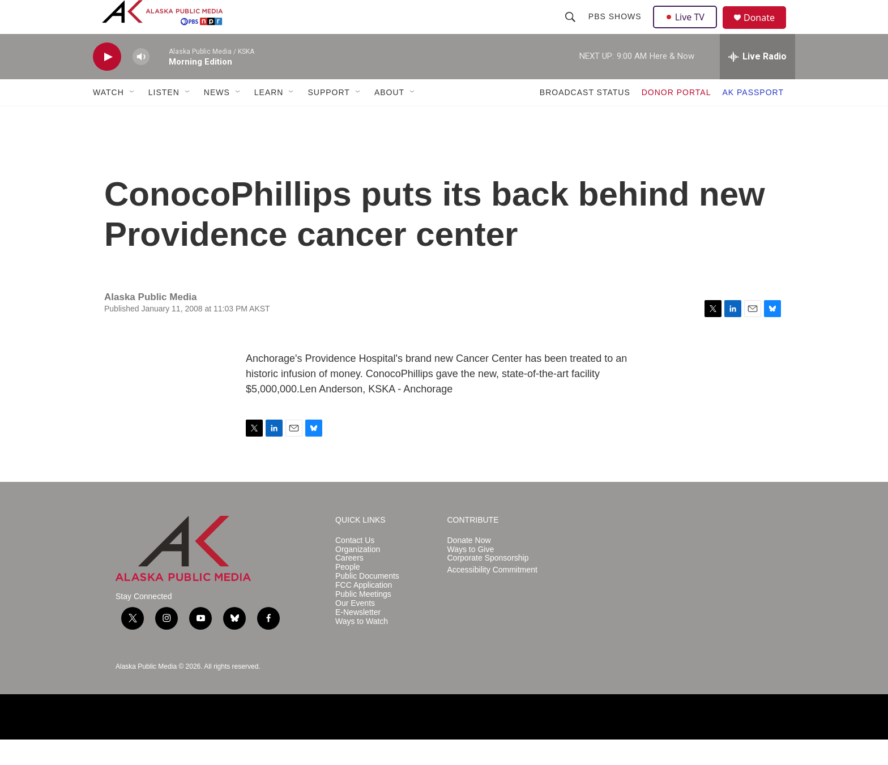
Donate (766, 31)
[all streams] (757, 82)
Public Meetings (363, 620)
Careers (349, 583)
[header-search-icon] (571, 29)
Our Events (355, 629)
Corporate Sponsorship (488, 583)
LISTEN (164, 117)
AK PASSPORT (753, 117)
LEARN (269, 117)
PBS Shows (616, 29)
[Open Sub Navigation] (132, 117)
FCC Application (363, 610)
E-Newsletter (358, 638)
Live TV (688, 29)
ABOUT (389, 117)
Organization (357, 575)
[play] (107, 82)
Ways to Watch (361, 647)
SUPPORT (328, 117)
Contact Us (354, 566)
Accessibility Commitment (492, 595)
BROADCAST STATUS (585, 117)
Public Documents (367, 601)
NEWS (217, 117)
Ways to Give (470, 575)
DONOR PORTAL (676, 117)
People (347, 592)
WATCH (108, 117)
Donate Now (469, 566)
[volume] (141, 82)
